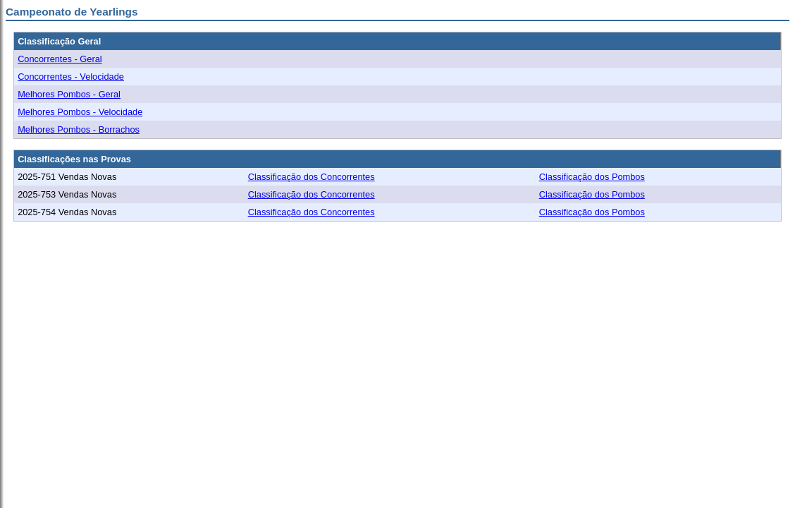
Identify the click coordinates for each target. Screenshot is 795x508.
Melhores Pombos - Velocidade (80, 112)
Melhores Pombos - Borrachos (79, 129)
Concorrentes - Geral (59, 59)
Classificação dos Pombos (592, 176)
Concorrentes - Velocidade (71, 76)
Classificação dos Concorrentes (311, 176)
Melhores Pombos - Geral (69, 94)
